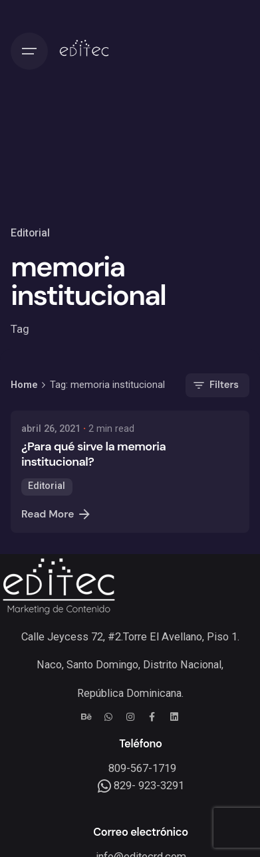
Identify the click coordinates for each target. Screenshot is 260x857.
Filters (215, 385)
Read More (56, 514)
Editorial (30, 233)
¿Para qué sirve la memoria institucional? (93, 454)
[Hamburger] (29, 51)
